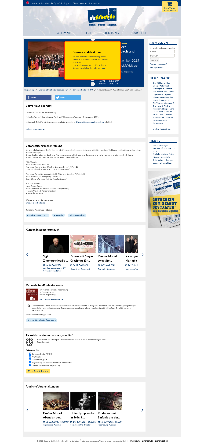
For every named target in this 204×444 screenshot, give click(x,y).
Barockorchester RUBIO (83, 90)
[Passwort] (162, 55)
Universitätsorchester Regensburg (90, 122)
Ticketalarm (112, 33)
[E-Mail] (162, 51)
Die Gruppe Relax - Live (163, 97)
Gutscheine (140, 33)
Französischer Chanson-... (163, 117)
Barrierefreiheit (161, 441)
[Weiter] (143, 255)
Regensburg (29, 90)
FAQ (53, 3)
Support (68, 3)
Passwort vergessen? (158, 64)
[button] (38, 97)
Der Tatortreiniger (160, 145)
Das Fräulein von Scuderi (163, 91)
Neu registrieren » (157, 67)
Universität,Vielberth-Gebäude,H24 (53, 90)
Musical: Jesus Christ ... (162, 157)
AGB (59, 3)
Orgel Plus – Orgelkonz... (163, 94)
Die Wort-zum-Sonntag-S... (164, 103)
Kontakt (84, 3)
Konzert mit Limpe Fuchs (163, 109)
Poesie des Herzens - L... (163, 100)
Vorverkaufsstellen (40, 3)
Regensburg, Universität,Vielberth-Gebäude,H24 (52, 362)
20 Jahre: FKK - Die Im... (163, 111)
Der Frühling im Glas (161, 83)
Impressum (94, 3)
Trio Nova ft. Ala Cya (161, 106)
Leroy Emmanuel (160, 120)
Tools (75, 3)
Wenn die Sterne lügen (162, 163)
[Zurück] (27, 255)
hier (103, 68)
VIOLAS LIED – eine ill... (163, 114)
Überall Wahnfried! (161, 86)
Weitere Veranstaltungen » (36, 129)
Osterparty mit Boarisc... (163, 160)
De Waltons (158, 123)
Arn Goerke (58, 215)
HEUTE (88, 33)
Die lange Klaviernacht (162, 88)
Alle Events (64, 33)
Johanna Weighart (77, 215)
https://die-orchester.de (35, 203)
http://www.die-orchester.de (51, 299)
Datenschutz (147, 441)
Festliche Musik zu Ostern (164, 154)
